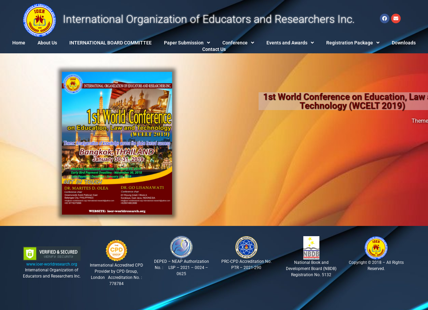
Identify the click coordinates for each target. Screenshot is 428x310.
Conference (238, 42)
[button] (187, 42)
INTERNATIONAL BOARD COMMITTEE (110, 42)
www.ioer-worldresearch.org (51, 264)
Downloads (404, 42)
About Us (47, 42)
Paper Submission (187, 42)
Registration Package (352, 42)
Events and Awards (290, 42)
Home (18, 42)
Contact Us (214, 49)
